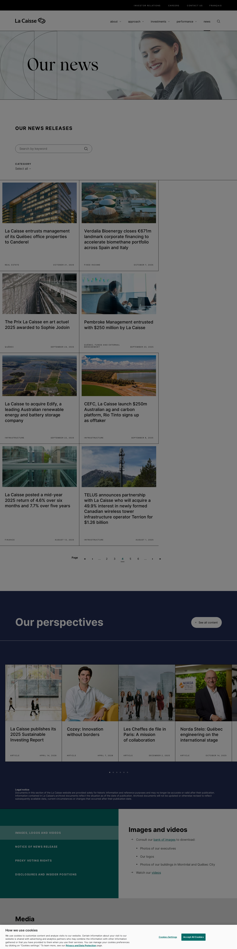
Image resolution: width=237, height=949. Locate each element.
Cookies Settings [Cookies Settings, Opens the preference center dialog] (168, 937)
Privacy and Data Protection (81, 946)
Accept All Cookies (193, 937)
